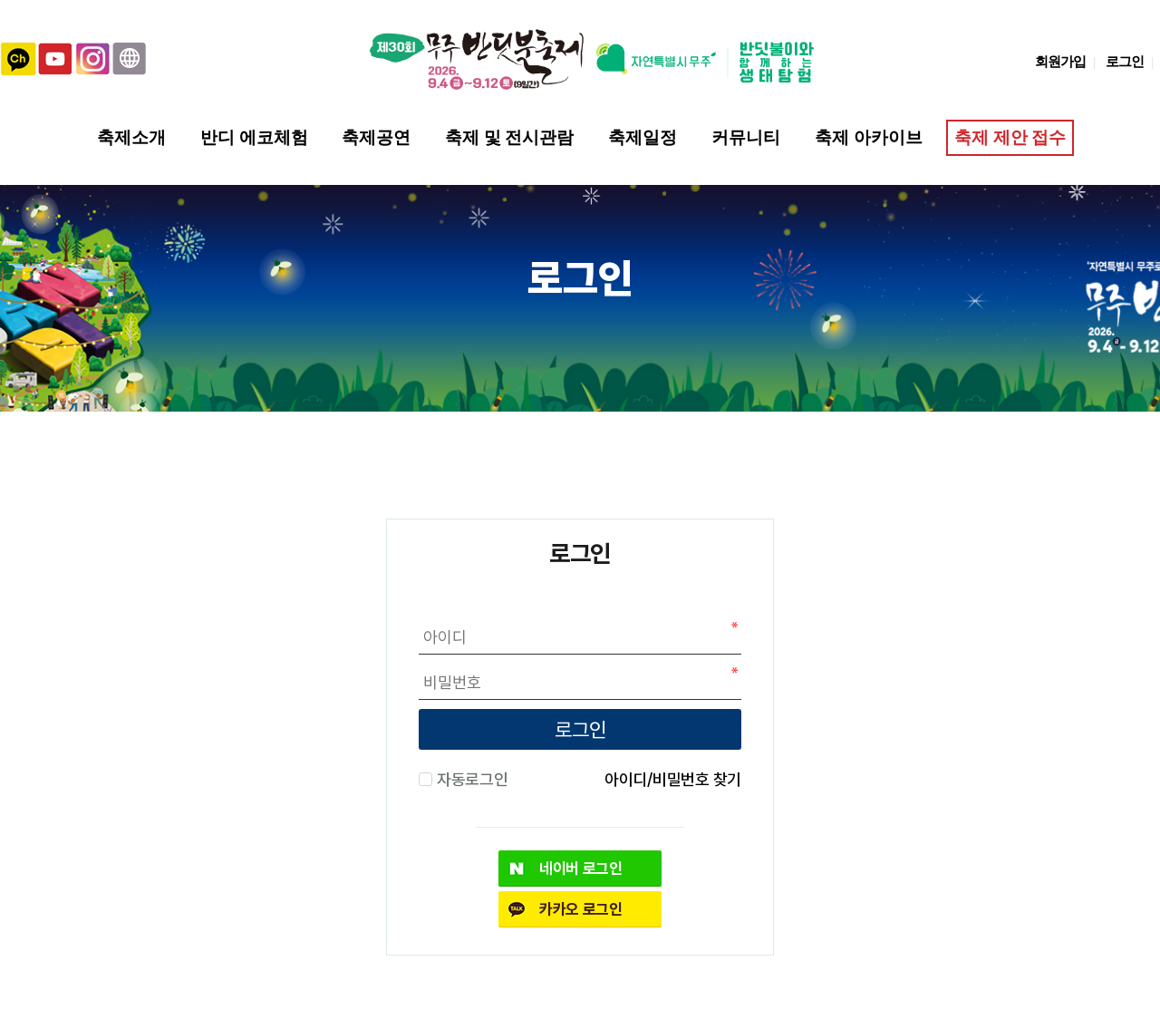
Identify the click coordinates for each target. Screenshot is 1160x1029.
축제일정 (642, 137)
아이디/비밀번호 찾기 (672, 779)
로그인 (1125, 61)
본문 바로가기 (0, 0)
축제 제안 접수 (1009, 137)
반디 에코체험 (254, 137)
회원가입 (1060, 61)
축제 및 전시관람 (509, 137)
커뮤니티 (745, 137)
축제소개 (131, 137)
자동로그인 (470, 779)
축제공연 (376, 137)
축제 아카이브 (869, 137)
